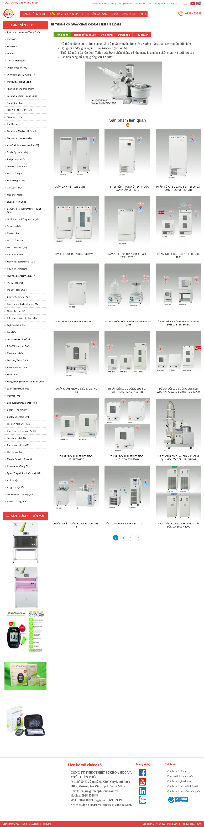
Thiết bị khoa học (125, 3)
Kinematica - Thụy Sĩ (17, 466)
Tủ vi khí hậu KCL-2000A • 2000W (73, 254)
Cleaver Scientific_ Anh (18, 296)
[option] (25, 544)
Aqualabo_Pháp (15, 102)
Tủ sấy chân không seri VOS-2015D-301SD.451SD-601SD (178, 323)
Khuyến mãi (71, 13)
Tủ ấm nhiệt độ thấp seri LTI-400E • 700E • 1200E (127, 255)
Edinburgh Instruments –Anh (22, 402)
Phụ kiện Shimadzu (17, 268)
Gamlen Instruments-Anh (20, 138)
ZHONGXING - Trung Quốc (20, 494)
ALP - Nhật (12, 480)
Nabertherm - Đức (16, 311)
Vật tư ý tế (172, 3)
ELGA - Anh (12, 374)
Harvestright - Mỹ (16, 180)
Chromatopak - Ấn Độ (18, 445)
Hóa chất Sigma (15, 173)
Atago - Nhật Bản (15, 487)
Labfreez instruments (18, 388)
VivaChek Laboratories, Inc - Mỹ (23, 145)
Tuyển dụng (128, 13)
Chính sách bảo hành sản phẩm (184, 791)
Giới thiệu (42, 13)
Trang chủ (27, 13)
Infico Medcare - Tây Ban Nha (22, 318)
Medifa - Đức (13, 233)
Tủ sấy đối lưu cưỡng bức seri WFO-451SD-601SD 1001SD (127, 390)
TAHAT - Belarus (15, 282)
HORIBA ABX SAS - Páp (18, 423)
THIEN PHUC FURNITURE (20, 110)
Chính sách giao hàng (179, 781)
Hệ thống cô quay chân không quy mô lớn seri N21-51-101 (178, 457)
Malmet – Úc (13, 395)
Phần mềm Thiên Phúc (103, 3)
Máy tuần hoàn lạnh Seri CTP (123, 523)
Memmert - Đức (15, 353)
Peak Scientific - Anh (17, 367)
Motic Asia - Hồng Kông (19, 81)
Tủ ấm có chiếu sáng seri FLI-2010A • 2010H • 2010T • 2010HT (178, 188)
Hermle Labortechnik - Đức (21, 261)
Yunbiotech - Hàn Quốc (19, 339)
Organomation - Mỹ (17, 67)
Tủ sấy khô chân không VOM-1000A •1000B (127, 323)
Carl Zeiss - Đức (14, 187)
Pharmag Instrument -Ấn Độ (21, 431)
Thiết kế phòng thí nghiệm (20, 88)
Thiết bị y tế (140, 3)
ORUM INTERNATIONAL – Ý (21, 74)
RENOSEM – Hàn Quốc (18, 346)
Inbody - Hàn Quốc (17, 289)
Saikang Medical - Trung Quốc (22, 95)
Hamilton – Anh (15, 452)
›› (138, 537)
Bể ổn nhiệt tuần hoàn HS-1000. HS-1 (76, 525)
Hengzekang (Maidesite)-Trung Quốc (25, 381)
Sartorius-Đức (14, 226)
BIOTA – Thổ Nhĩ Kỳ (17, 409)
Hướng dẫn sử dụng (94, 13)
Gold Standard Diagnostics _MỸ (23, 219)
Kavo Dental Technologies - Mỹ (22, 303)
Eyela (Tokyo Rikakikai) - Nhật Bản (24, 473)
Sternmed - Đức (15, 117)
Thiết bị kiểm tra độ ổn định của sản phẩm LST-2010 (127, 188)
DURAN (11, 53)
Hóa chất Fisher (15, 240)
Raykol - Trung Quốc (17, 501)
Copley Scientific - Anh (18, 416)
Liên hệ (142, 13)
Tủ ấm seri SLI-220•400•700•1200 (73, 321)
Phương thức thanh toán (180, 776)
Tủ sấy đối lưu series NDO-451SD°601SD (76, 457)
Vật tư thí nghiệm (156, 3)
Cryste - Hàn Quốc (16, 60)
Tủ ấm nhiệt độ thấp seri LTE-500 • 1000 (178, 255)
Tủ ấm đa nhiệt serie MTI (69, 186)
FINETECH (12, 46)
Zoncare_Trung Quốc (17, 360)
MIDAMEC (12, 39)
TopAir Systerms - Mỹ (18, 152)
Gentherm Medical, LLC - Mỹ (21, 131)
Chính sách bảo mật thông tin (183, 786)
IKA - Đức (11, 332)
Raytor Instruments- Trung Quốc (23, 32)
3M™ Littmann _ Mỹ (17, 247)
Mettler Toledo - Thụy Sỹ (19, 459)
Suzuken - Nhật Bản (17, 438)
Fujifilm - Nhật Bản (16, 325)
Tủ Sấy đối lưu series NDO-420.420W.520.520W (127, 457)
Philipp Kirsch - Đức (17, 159)
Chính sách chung (177, 771)
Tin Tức (114, 13)
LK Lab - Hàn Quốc (16, 201)
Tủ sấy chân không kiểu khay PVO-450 (76, 390)
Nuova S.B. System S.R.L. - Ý (21, 275)
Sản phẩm (56, 13)
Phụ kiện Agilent (15, 254)
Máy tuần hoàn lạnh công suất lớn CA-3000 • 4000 (178, 525)
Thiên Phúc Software (17, 166)
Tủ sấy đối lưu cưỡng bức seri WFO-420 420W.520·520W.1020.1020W (178, 390)
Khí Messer (12, 124)
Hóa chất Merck (15, 194)
